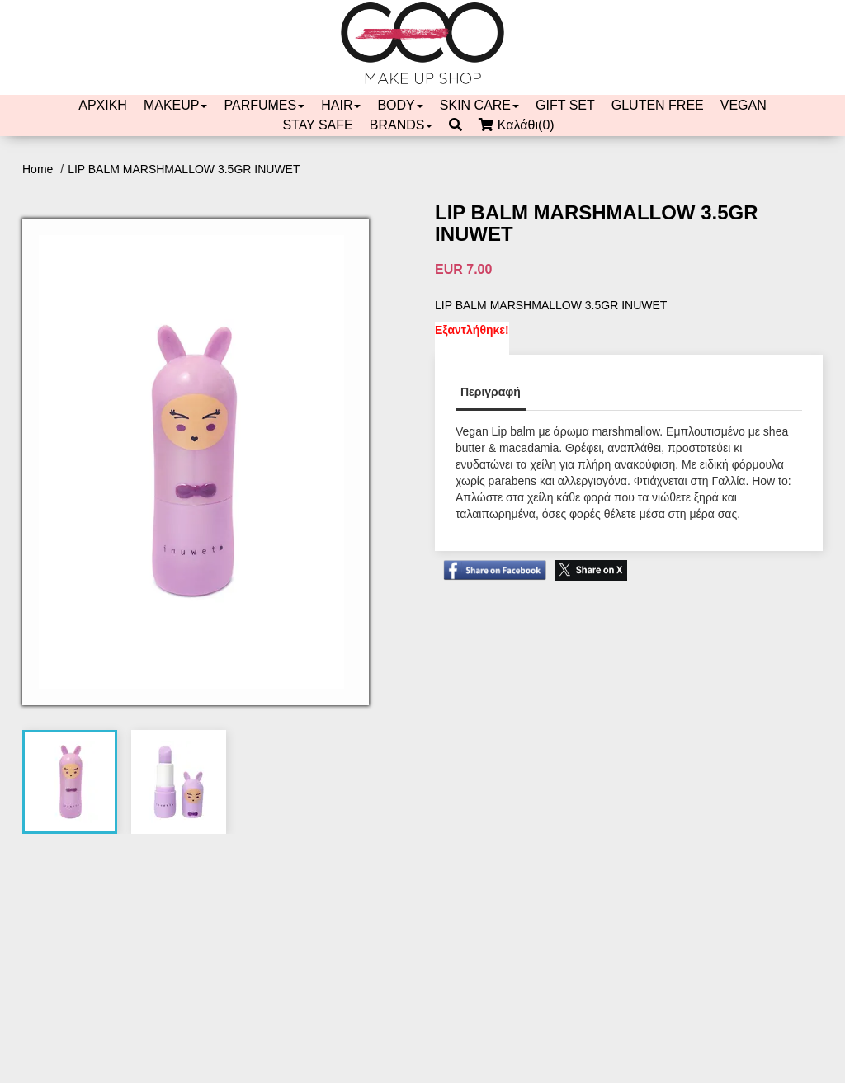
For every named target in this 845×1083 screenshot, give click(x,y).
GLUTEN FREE (657, 105)
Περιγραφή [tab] (490, 391)
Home (39, 169)
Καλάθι (520, 125)
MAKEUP (176, 105)
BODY (399, 105)
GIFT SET (565, 105)
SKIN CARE (479, 105)
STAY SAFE (317, 125)
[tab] (70, 782)
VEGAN (743, 105)
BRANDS (401, 125)
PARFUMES (264, 105)
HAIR (341, 105)
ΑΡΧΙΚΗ (102, 105)
